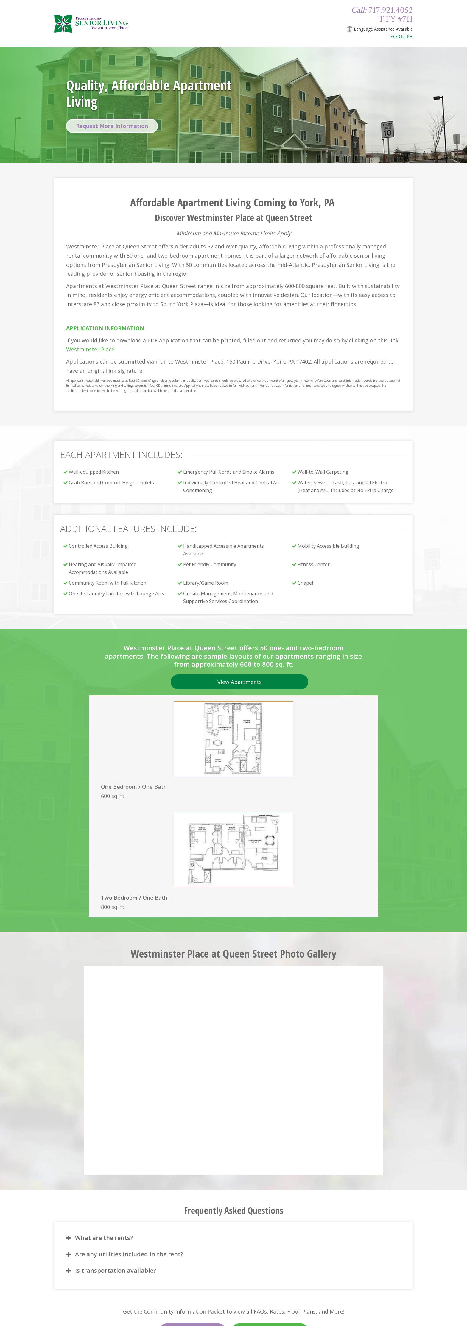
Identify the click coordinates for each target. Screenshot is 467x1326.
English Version (192, 1204)
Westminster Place (90, 349)
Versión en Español (270, 1204)
